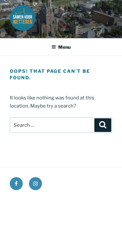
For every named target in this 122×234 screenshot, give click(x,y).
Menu (61, 47)
